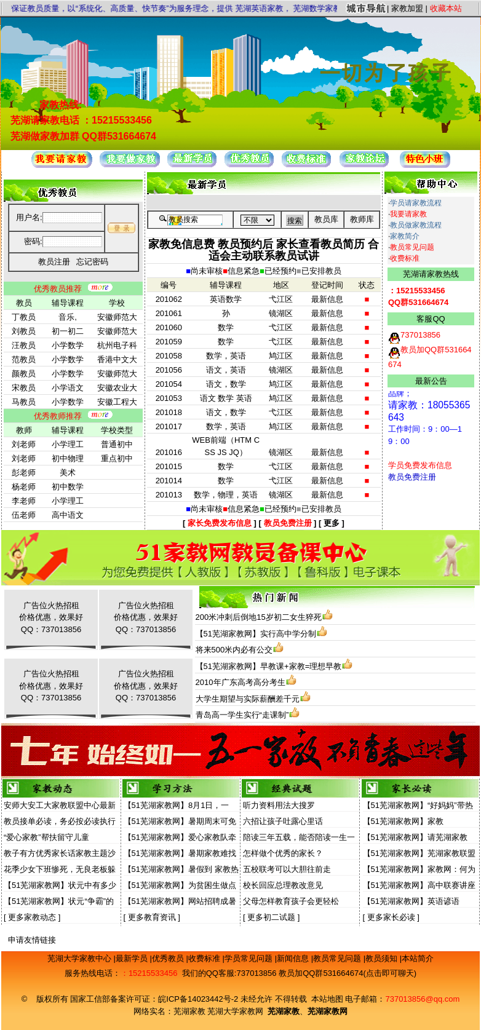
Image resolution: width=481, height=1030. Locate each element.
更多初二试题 (271, 917)
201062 (169, 299)
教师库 (362, 219)
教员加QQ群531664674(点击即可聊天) (347, 973)
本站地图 (327, 999)
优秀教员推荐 (58, 288)
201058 (169, 355)
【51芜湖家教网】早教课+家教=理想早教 (269, 666)
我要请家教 (408, 214)
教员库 (326, 219)
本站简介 (418, 958)
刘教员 (24, 331)
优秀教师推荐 (58, 416)
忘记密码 (92, 261)
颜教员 (24, 373)
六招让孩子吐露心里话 (283, 821)
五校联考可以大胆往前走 (287, 869)
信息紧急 (244, 270)
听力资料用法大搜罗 (279, 805)
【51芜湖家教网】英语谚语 (411, 901)
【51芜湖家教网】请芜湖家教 (415, 837)
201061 (169, 313)
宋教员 (24, 387)
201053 (169, 398)
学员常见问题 (250, 958)
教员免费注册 (288, 523)
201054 (169, 384)
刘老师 (24, 444)
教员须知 (382, 958)
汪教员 (24, 345)
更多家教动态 (32, 917)
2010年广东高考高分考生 (240, 682)
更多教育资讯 (152, 917)
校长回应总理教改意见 (283, 885)
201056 (169, 369)
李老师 (24, 500)
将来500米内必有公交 (234, 649)
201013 (169, 494)
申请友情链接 (32, 940)
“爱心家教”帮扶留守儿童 (46, 837)
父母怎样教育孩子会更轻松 (291, 901)
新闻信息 (294, 958)
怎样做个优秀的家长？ (283, 853)
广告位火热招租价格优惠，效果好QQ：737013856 (51, 617)
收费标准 (404, 258)
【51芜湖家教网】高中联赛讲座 (419, 885)
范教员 (24, 359)
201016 (169, 452)
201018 (169, 412)
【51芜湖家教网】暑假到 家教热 (181, 869)
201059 (169, 341)
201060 (169, 327)
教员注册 (54, 261)
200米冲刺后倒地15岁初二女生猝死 (259, 617)
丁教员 (24, 317)
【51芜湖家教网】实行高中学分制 (256, 633)
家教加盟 (407, 8)
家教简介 (404, 236)
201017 (169, 426)
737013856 (256, 973)
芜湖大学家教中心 (80, 958)
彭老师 (24, 472)
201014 (169, 480)
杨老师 (24, 486)
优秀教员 (169, 958)
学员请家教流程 (416, 203)
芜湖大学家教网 (235, 1011)
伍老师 (24, 515)
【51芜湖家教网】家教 (403, 821)
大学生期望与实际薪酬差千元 (248, 698)
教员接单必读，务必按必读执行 (60, 821)
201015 (169, 466)
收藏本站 (446, 8)
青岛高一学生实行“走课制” (242, 714)
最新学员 (133, 958)
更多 (332, 523)
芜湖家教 (189, 1011)
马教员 (24, 401)
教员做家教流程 (416, 225)
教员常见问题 (412, 247)
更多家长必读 (391, 917)
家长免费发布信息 (220, 523)
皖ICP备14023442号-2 (199, 999)
